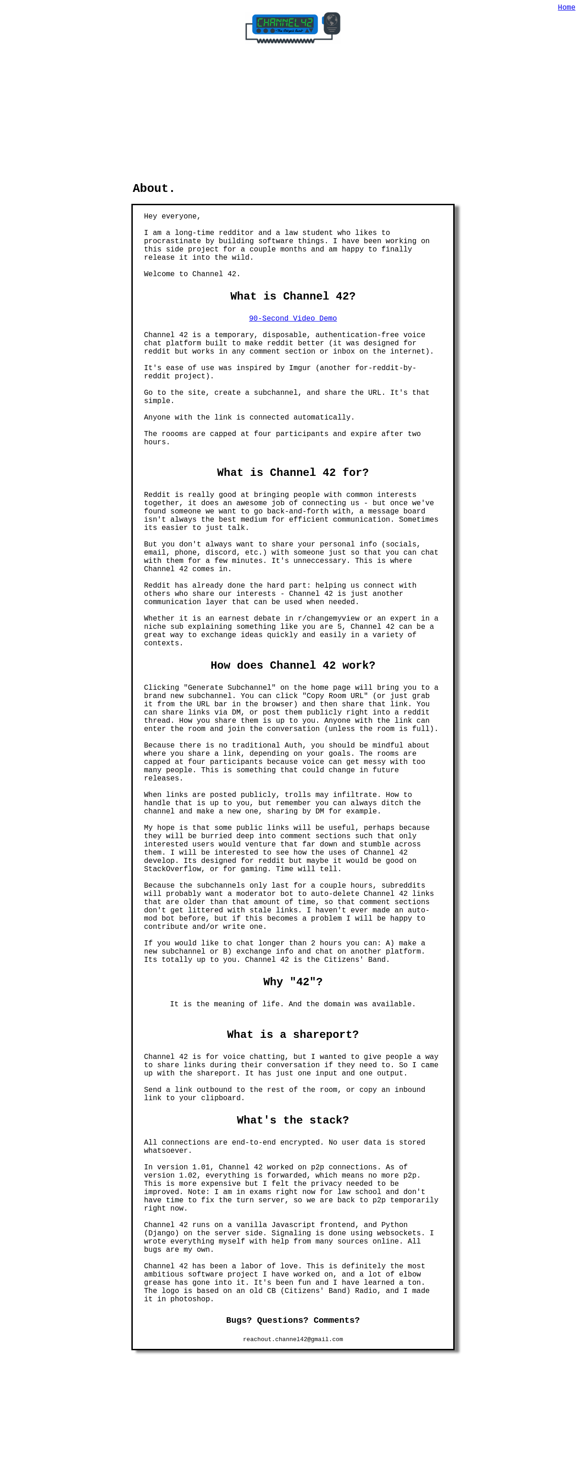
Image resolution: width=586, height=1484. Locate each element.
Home (566, 9)
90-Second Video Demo (293, 239)
